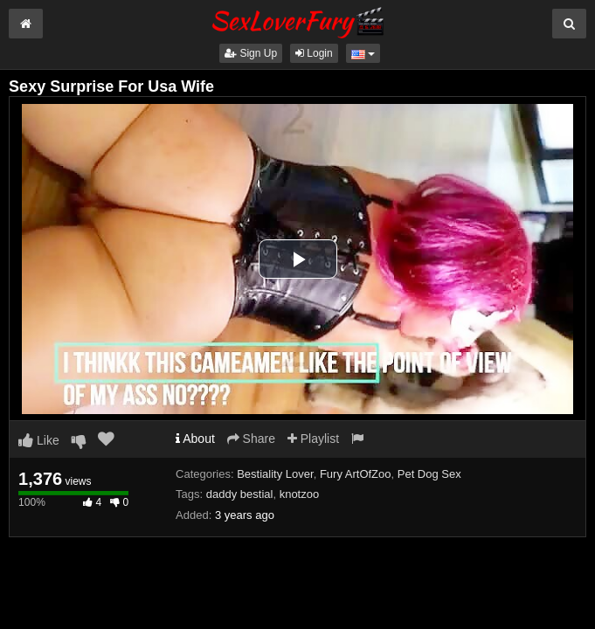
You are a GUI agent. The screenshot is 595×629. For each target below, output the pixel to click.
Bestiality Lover (275, 473)
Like (38, 440)
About (195, 439)
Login (314, 53)
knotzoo (300, 494)
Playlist (313, 439)
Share (251, 439)
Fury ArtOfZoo (355, 473)
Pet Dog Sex (429, 473)
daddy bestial (239, 494)
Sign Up (251, 53)
